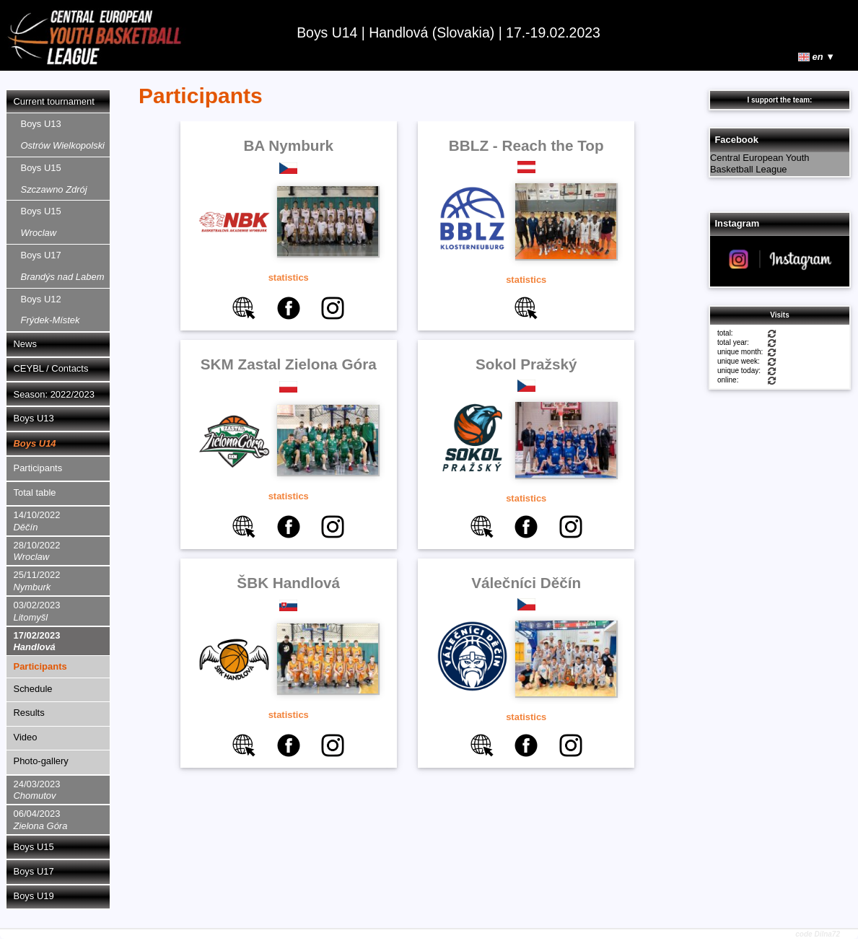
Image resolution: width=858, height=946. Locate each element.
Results (29, 712)
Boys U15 (54, 178)
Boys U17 (63, 266)
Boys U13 (63, 134)
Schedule (33, 688)
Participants (38, 468)
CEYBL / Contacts (51, 368)
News (25, 343)
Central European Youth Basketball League (760, 163)
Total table (35, 492)
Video (26, 737)
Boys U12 (50, 310)
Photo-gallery (41, 761)
